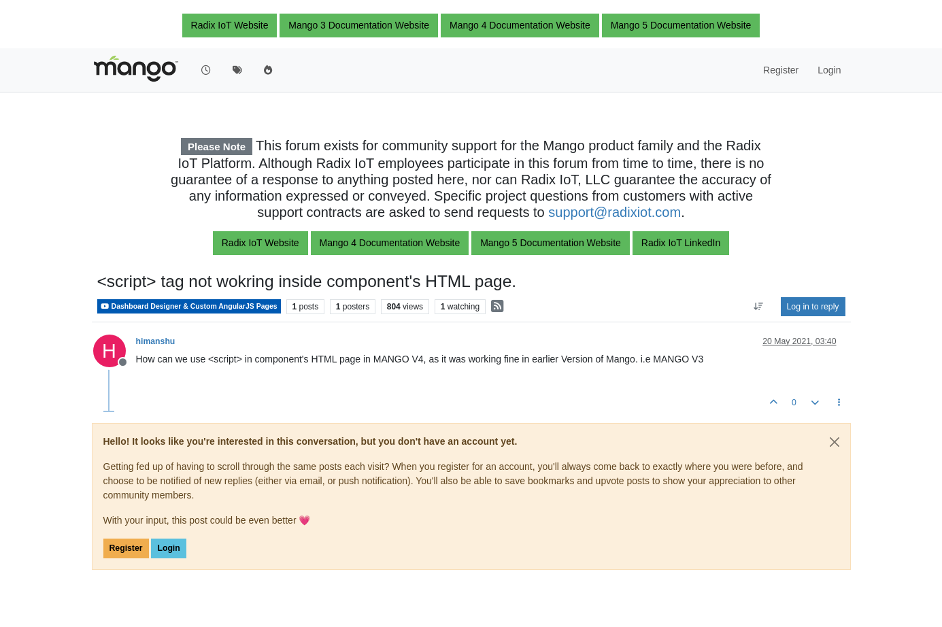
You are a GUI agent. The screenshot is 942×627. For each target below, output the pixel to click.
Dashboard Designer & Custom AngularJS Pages (189, 306)
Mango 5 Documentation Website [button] (681, 25)
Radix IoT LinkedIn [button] (680, 242)
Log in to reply (813, 306)
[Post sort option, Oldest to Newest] (758, 306)
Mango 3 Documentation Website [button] (358, 25)
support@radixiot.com (614, 212)
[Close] (834, 442)
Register (126, 548)
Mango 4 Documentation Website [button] (520, 25)
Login (168, 548)
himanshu (155, 341)
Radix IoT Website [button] (230, 25)
